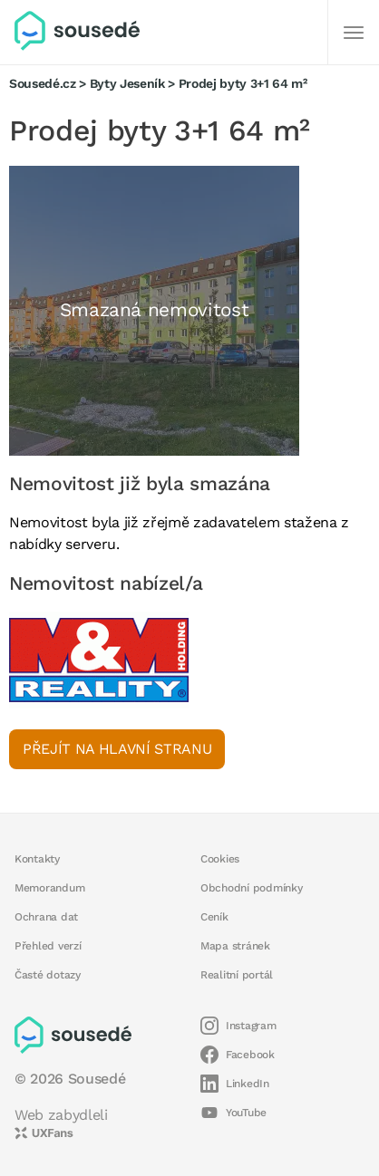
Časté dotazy (48, 975)
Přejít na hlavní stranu (117, 748)
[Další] (353, 32)
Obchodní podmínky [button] (251, 888)
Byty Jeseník (127, 83)
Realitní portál (236, 975)
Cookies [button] (219, 859)
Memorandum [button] (49, 888)
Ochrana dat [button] (46, 917)
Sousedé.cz (42, 83)
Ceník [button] (214, 917)
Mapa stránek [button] (235, 946)
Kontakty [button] (37, 859)
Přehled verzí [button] (48, 946)
